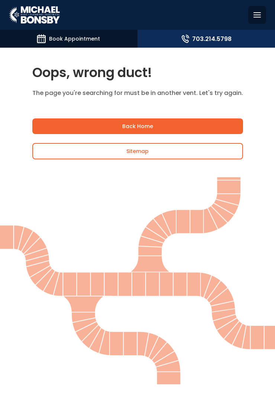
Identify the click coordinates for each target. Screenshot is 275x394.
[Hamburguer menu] (257, 15)
